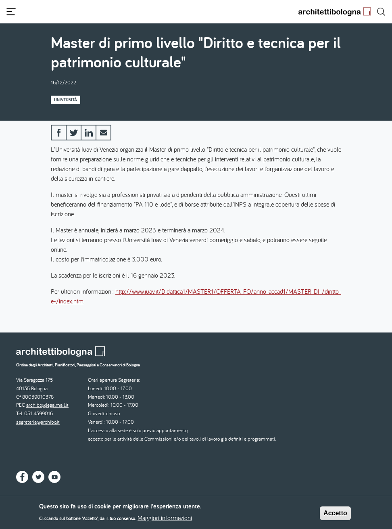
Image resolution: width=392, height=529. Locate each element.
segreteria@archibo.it (38, 421)
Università (65, 99)
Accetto (335, 515)
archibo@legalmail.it (47, 404)
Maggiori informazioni (165, 520)
